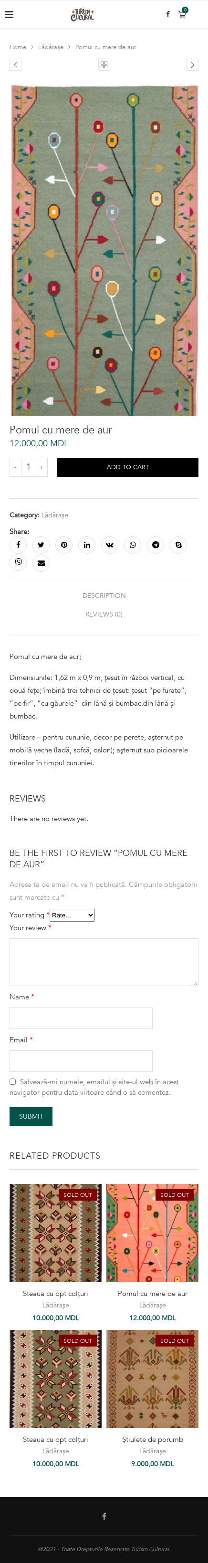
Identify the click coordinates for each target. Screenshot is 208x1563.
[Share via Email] (41, 563)
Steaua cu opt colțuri (55, 1293)
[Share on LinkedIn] (86, 545)
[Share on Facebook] (18, 545)
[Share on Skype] (178, 545)
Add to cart (128, 467)
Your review (31, 928)
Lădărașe (50, 47)
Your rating (30, 915)
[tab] (104, 596)
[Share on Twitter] (41, 545)
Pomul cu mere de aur (152, 1293)
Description (104, 595)
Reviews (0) (104, 614)
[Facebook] (168, 14)
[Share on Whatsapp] (132, 545)
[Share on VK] (109, 545)
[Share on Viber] (18, 562)
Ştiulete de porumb (152, 1439)
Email (21, 1040)
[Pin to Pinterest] (64, 545)
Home (18, 47)
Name (22, 997)
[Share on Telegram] (155, 545)
